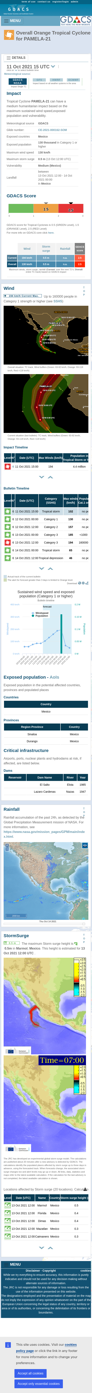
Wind (27, 248)
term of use (29, 1)
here (51, 232)
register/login (60, 1)
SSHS (57, 301)
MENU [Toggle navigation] (12, 21)
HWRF (56, 80)
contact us (44, 1)
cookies (86, 1270)
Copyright (49, 1270)
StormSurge (16, 935)
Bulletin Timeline (16, 488)
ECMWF (73, 80)
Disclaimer (33, 1270)
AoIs (54, 677)
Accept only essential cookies (39, 1383)
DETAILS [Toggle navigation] (16, 58)
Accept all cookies (30, 1373)
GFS (39, 80)
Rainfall (65, 248)
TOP (84, 291)
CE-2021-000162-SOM (52, 130)
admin (74, 1)
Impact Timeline (16, 447)
